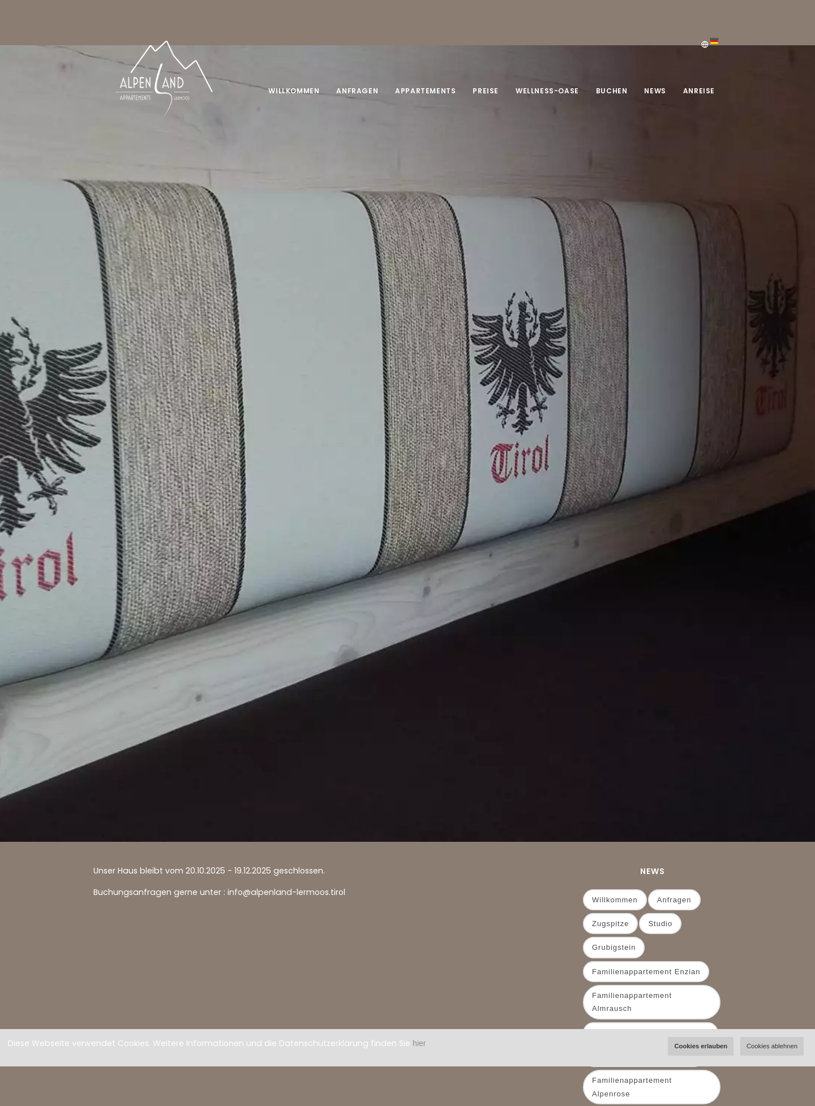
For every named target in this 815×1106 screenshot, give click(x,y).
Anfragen (357, 91)
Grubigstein (614, 947)
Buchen (612, 91)
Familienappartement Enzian (646, 971)
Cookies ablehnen (772, 1046)
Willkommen (293, 91)
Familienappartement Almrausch (632, 1002)
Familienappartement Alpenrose (632, 1087)
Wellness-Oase (547, 91)
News (655, 91)
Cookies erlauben (700, 1046)
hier (419, 1043)
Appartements (425, 91)
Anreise (699, 91)
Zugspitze (610, 923)
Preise (486, 91)
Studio (660, 923)
